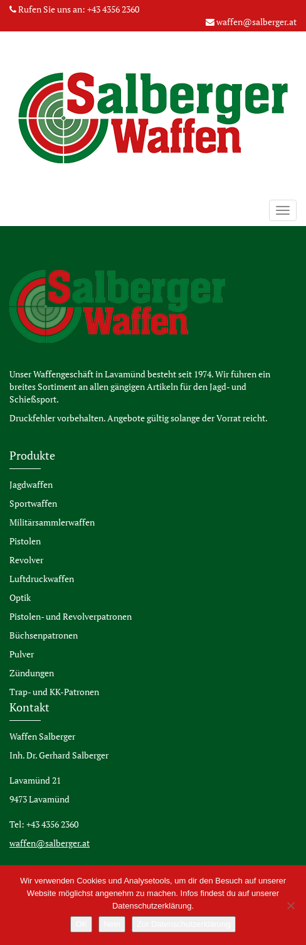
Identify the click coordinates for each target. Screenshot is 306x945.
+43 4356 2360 (113, 9)
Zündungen (31, 673)
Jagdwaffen (31, 484)
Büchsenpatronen (43, 635)
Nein (111, 924)
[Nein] (290, 905)
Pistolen (25, 541)
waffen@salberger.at (256, 22)
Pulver (21, 654)
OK (81, 924)
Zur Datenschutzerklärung (184, 924)
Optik (20, 597)
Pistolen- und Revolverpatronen (70, 616)
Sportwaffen (33, 503)
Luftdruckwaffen (41, 579)
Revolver (26, 560)
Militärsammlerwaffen (52, 522)
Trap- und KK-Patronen (54, 692)
